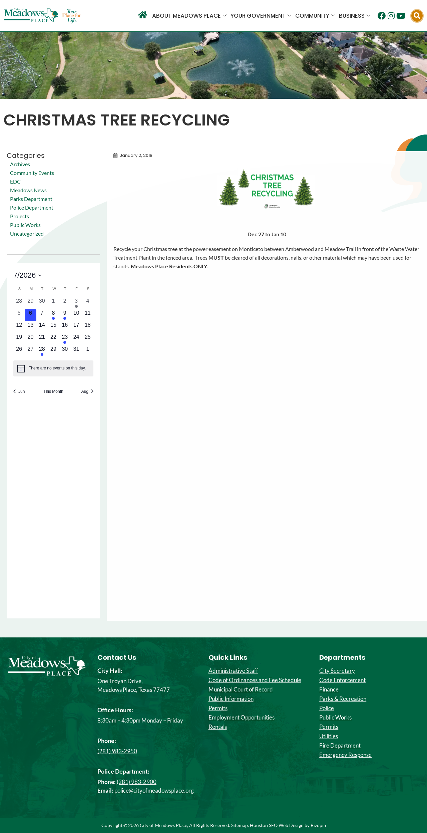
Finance (329, 689)
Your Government (261, 15)
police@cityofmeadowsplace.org (154, 790)
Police (326, 708)
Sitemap (239, 825)
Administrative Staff (233, 670)
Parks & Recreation (342, 699)
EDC (15, 181)
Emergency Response (345, 755)
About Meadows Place (189, 15)
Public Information (231, 699)
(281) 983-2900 (136, 781)
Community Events (32, 173)
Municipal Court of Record (240, 689)
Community (315, 15)
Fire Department (340, 745)
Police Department (31, 207)
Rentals (217, 727)
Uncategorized (27, 233)
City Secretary (337, 670)
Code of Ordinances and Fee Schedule (254, 680)
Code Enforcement (342, 680)
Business (354, 15)
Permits (218, 708)
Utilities (328, 736)
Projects (19, 216)
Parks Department (31, 199)
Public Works (25, 225)
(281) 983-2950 (117, 751)
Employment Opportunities (241, 717)
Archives (20, 164)
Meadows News (28, 190)
